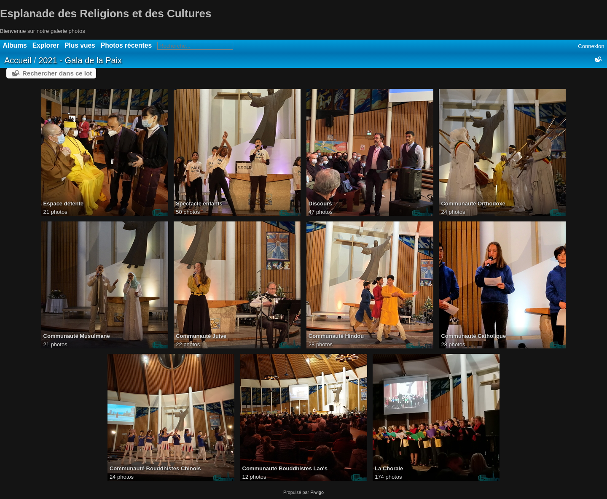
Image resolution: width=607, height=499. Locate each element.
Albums (15, 45)
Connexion (591, 46)
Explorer (45, 45)
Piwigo (317, 492)
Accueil (17, 60)
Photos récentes (126, 45)
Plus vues (79, 45)
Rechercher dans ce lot (57, 73)
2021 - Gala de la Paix (80, 60)
